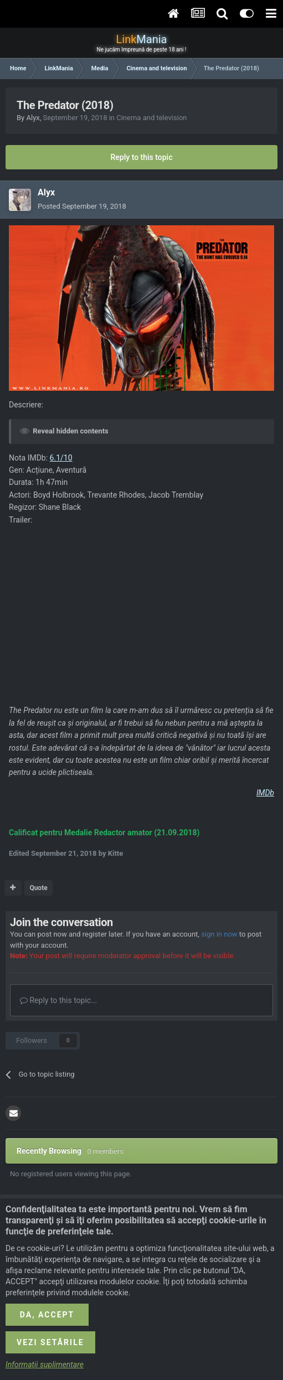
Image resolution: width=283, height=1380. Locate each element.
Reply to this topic (142, 157)
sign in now (219, 934)
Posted (82, 206)
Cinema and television (151, 117)
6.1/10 (61, 457)
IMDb (265, 792)
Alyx (32, 117)
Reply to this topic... (58, 1000)
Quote (38, 888)
